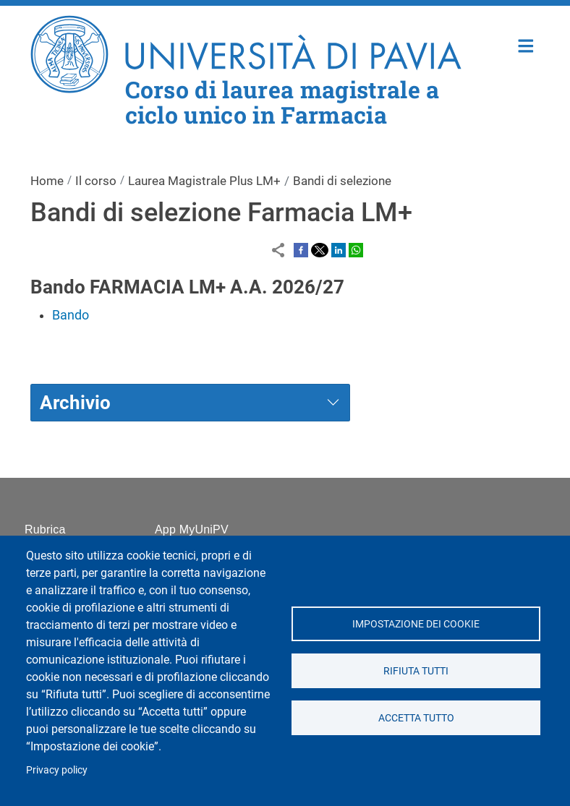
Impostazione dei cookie (416, 624)
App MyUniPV (192, 529)
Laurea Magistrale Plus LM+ (204, 180)
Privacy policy (57, 770)
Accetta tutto (416, 718)
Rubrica (45, 529)
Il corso (95, 180)
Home (526, 44)
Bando (70, 314)
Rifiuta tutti (415, 671)
